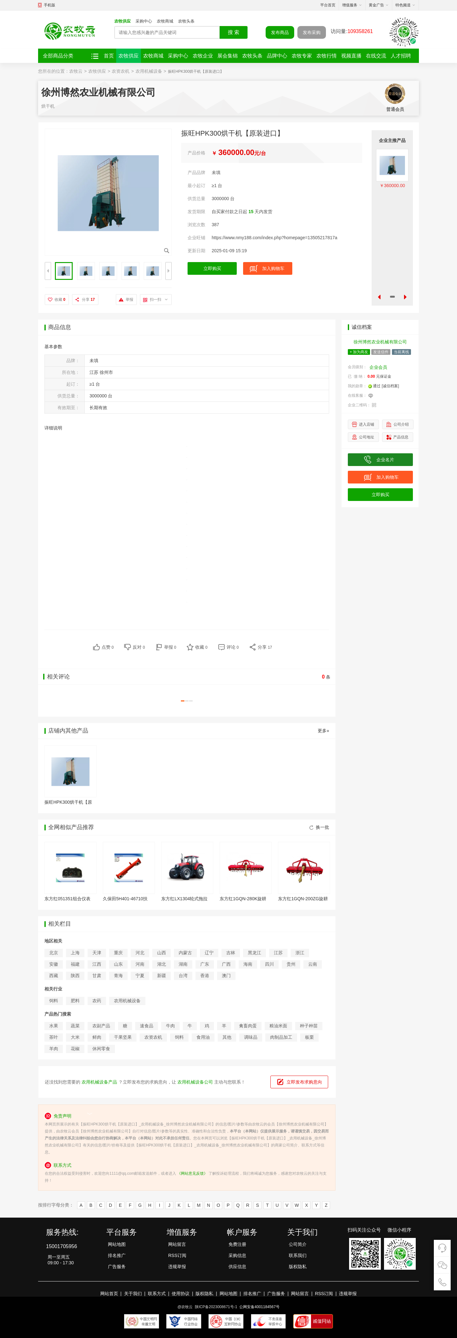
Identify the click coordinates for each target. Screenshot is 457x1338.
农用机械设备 (149, 71)
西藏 (53, 975)
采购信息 (237, 1255)
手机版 (49, 5)
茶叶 (53, 1037)
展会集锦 (227, 55)
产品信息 (400, 437)
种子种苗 (309, 1025)
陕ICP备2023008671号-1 (216, 1307)
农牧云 (76, 71)
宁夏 (140, 975)
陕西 (75, 975)
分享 (88, 299)
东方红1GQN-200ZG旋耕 (303, 898)
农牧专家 (302, 55)
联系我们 (298, 1255)
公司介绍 (401, 424)
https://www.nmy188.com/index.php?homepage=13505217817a (274, 237)
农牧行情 (326, 55)
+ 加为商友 (359, 352)
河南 (140, 964)
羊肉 (53, 1048)
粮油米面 (278, 1025)
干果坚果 (123, 1037)
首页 (109, 55)
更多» (323, 730)
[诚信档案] (390, 386)
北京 (53, 952)
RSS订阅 (177, 1255)
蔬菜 (75, 1025)
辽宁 (209, 952)
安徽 (53, 964)
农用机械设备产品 (99, 1082)
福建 (75, 964)
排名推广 (117, 1255)
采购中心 (144, 21)
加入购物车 (273, 268)
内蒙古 (185, 952)
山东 (118, 964)
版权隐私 (298, 1266)
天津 (96, 952)
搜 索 (233, 32)
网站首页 (109, 1293)
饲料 (53, 1000)
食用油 (203, 1037)
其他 (226, 1037)
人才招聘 (401, 55)
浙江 (299, 952)
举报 (129, 299)
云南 (312, 964)
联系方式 (157, 1293)
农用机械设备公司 (195, 1082)
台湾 (183, 975)
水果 (53, 1025)
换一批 (319, 827)
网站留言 (177, 1244)
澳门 (226, 975)
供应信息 (237, 1266)
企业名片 (385, 459)
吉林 (230, 952)
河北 (140, 952)
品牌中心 (277, 55)
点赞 (108, 647)
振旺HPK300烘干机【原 (68, 802)
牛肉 (170, 1025)
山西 (161, 952)
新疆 (161, 975)
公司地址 (366, 437)
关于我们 (133, 1293)
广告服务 (117, 1266)
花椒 (75, 1048)
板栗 (309, 1037)
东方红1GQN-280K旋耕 (243, 898)
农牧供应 (122, 21)
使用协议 (180, 1293)
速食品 (146, 1025)
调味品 (250, 1037)
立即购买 (212, 268)
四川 (269, 964)
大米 (75, 1037)
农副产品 (101, 1025)
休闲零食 (101, 1048)
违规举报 (177, 1266)
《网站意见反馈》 (192, 1173)
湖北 (161, 964)
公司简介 (298, 1244)
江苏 (278, 952)
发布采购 (312, 32)
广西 (226, 964)
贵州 (291, 964)
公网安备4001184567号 (259, 1307)
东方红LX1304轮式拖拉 (184, 898)
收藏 (60, 299)
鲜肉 (96, 1037)
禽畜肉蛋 (248, 1025)
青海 (118, 975)
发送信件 (380, 352)
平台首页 (327, 5)
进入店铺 (366, 424)
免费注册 (237, 1244)
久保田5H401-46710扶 (125, 898)
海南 (247, 964)
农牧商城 (165, 21)
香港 (204, 975)
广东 (204, 964)
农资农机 (120, 71)
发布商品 (280, 32)
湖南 (183, 964)
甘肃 (96, 975)
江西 (96, 964)
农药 (96, 1000)
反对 (139, 647)
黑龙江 (254, 952)
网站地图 (117, 1244)
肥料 (75, 1000)
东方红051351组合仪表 (67, 898)
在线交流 (376, 55)
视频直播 (351, 55)
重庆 (118, 952)
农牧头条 (186, 21)
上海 (75, 952)
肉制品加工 (281, 1037)
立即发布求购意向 (304, 1082)
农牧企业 (203, 55)
